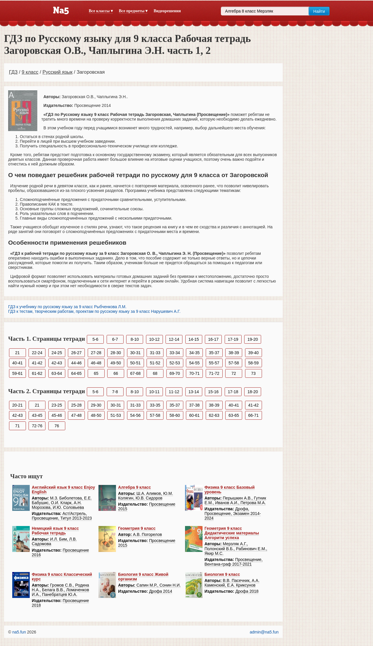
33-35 (155, 405)
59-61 (17, 373)
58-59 (253, 363)
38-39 (233, 352)
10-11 (154, 391)
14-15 (194, 339)
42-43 (57, 363)
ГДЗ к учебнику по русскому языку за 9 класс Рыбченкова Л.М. (67, 306)
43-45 (37, 415)
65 (96, 373)
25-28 (76, 405)
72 (233, 373)
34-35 (194, 352)
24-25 (57, 352)
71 (17, 425)
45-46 (57, 415)
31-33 (155, 352)
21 (17, 352)
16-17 (213, 339)
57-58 (233, 363)
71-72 (214, 373)
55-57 (214, 363)
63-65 (233, 415)
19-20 (252, 339)
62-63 (214, 415)
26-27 (76, 352)
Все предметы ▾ (133, 11)
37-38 (194, 405)
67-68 (135, 373)
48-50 (96, 415)
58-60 (175, 415)
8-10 (135, 339)
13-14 (194, 391)
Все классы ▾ (101, 11)
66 (115, 373)
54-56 (135, 415)
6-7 (115, 339)
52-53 (175, 363)
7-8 (115, 391)
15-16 (213, 391)
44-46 (76, 363)
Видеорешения (167, 11)
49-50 (115, 363)
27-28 (96, 352)
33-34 (175, 352)
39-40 (253, 352)
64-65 (76, 373)
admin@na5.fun (264, 632)
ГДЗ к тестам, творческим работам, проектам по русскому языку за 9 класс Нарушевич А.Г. (94, 311)
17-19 (233, 339)
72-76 (37, 425)
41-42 (37, 363)
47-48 (76, 415)
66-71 (253, 415)
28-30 (115, 352)
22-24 (37, 352)
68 (155, 373)
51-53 (115, 415)
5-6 (95, 339)
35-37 (214, 352)
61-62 (37, 373)
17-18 (233, 391)
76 (56, 425)
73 (253, 373)
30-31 (135, 352)
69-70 (175, 373)
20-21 (17, 405)
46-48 (96, 363)
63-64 (57, 373)
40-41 (17, 363)
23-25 (57, 405)
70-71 (194, 373)
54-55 (194, 363)
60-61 (194, 415)
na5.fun (19, 632)
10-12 (154, 339)
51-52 (155, 363)
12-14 (174, 339)
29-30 (96, 405)
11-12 (174, 391)
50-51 (135, 363)
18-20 (252, 391)
